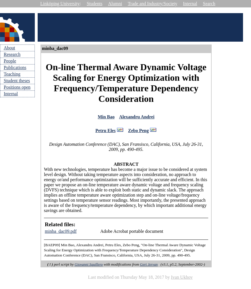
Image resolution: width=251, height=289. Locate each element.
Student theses (17, 80)
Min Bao (106, 117)
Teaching (12, 74)
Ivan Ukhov (182, 278)
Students (94, 3)
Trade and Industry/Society (152, 3)
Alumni (115, 3)
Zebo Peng (138, 132)
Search (209, 3)
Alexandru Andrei (137, 117)
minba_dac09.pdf (61, 233)
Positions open (17, 87)
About (9, 47)
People (10, 60)
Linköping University (60, 3)
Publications (15, 67)
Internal (190, 3)
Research (12, 54)
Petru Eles (106, 132)
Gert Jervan (149, 266)
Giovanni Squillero (89, 266)
